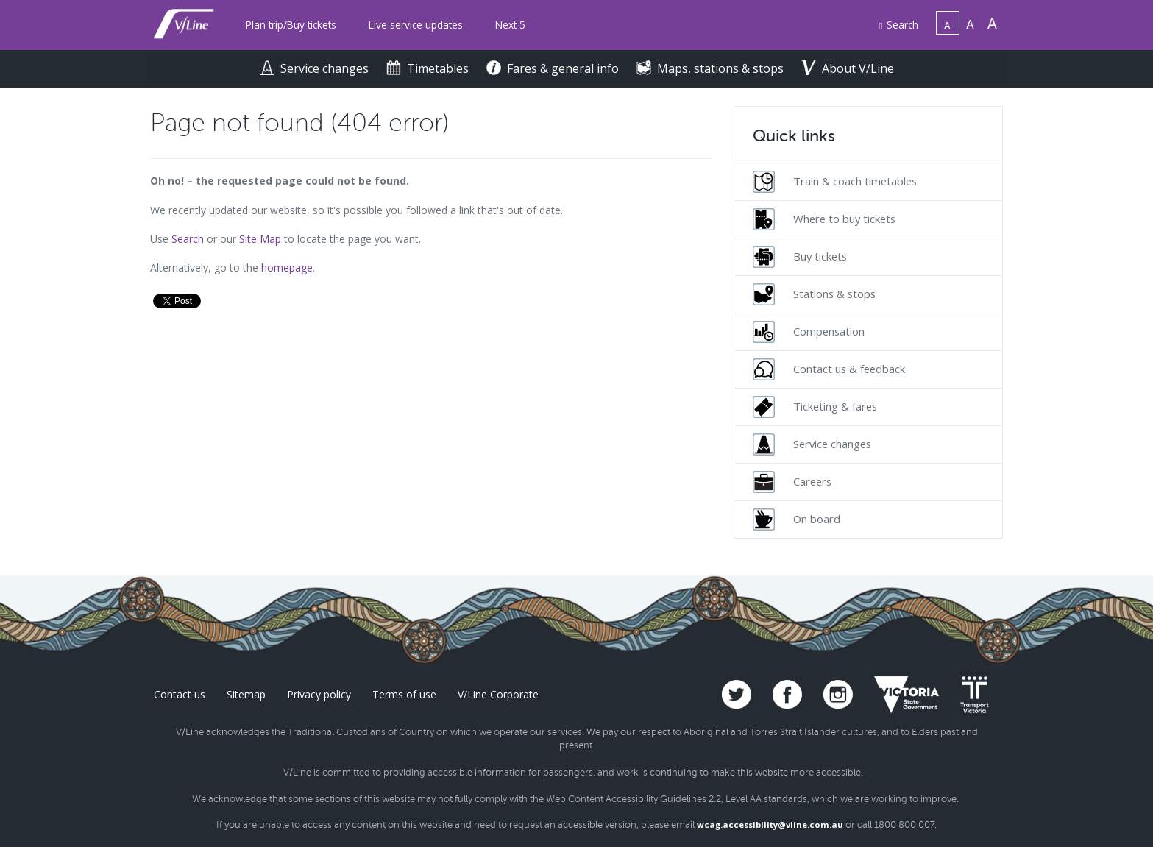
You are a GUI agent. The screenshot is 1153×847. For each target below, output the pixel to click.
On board (796, 519)
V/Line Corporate (498, 694)
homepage (287, 267)
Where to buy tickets (824, 219)
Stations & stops (814, 294)
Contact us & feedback (829, 369)
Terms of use (404, 694)
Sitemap (246, 694)
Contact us (179, 694)
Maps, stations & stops (711, 68)
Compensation (809, 332)
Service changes (316, 68)
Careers (792, 482)
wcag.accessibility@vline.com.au (770, 824)
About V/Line (847, 68)
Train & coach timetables (835, 182)
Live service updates (416, 25)
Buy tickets (800, 257)
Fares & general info (554, 68)
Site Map (260, 239)
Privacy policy (319, 694)
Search (898, 25)
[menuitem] (291, 25)
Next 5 (510, 25)
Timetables (429, 68)
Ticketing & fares (815, 407)
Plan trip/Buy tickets (291, 25)
